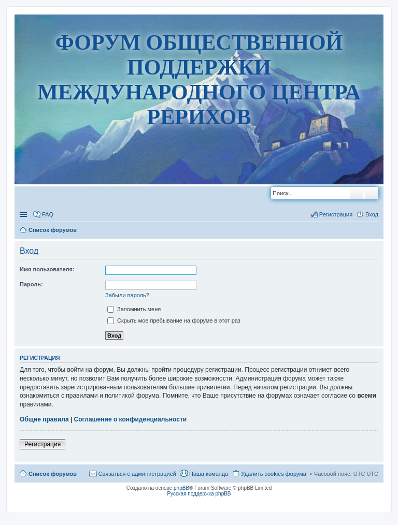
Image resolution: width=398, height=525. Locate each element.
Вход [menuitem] (371, 214)
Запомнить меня (134, 309)
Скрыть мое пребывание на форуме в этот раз (173, 320)
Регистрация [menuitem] (335, 214)
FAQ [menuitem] (47, 214)
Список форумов (53, 474)
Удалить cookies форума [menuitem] (273, 474)
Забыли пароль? (127, 295)
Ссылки (24, 214)
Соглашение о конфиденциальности (130, 419)
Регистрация (42, 444)
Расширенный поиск (371, 193)
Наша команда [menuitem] (208, 474)
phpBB (181, 488)
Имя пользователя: (47, 269)
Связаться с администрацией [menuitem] (137, 474)
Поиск (356, 193)
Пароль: (31, 284)
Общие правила (44, 419)
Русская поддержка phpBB (199, 494)
